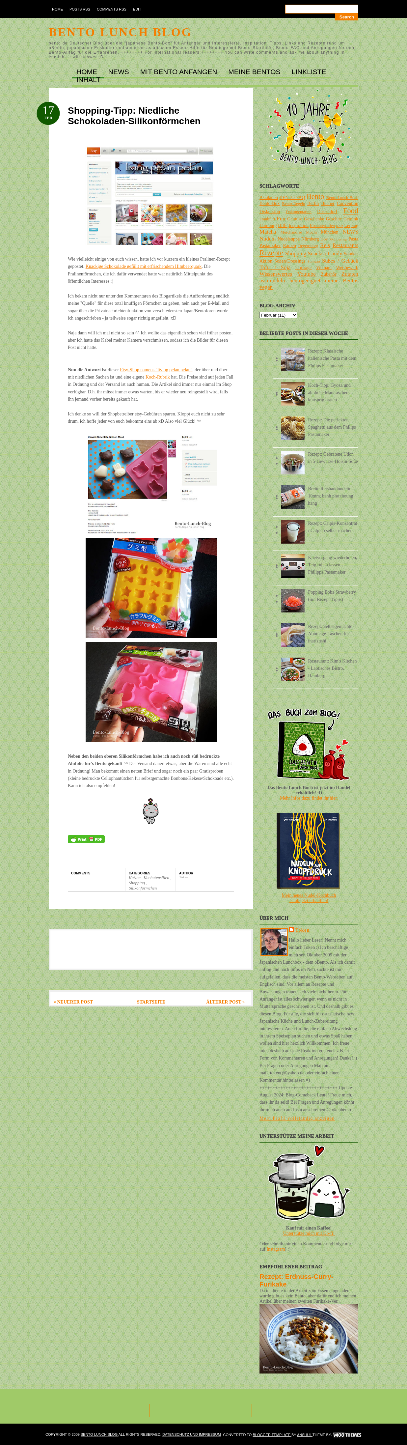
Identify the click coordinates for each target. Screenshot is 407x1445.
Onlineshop (338, 239)
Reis (325, 245)
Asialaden (268, 197)
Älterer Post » (225, 1002)
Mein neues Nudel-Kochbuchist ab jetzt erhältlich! (309, 898)
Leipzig (351, 225)
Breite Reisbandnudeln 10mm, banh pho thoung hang (330, 496)
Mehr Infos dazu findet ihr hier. (309, 798)
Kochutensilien (157, 877)
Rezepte (271, 253)
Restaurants (345, 245)
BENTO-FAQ (292, 197)
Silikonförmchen (143, 888)
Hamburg (268, 225)
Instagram (275, 1249)
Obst (325, 239)
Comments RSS (111, 9)
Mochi (311, 232)
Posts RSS (79, 9)
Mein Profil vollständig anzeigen (297, 1118)
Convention (347, 203)
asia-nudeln (272, 280)
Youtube (306, 274)
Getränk (350, 218)
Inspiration (298, 225)
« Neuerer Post (73, 1002)
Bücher (327, 203)
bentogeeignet (304, 280)
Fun (281, 218)
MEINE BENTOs (255, 71)
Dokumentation (299, 212)
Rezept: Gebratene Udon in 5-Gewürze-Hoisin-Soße (333, 458)
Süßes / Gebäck (340, 261)
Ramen (289, 245)
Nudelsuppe (289, 239)
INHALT (88, 79)
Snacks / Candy (325, 253)
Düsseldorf (327, 211)
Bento (315, 196)
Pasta (353, 239)
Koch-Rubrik (158, 377)
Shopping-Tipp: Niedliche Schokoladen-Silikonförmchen (134, 115)
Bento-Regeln (293, 203)
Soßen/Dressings (289, 261)
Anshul (304, 1435)
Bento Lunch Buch (342, 197)
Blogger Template (272, 1435)
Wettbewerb (347, 267)
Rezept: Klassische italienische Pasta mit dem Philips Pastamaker (332, 358)
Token (302, 930)
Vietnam (324, 267)
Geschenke (314, 218)
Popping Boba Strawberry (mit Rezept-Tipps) (332, 596)
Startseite (151, 1002)
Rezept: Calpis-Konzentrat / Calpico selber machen (332, 527)
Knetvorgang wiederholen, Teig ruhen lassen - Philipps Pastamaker (332, 565)
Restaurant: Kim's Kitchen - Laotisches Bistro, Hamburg (332, 668)
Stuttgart (314, 261)
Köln (339, 226)
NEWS (119, 71)
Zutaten (349, 274)
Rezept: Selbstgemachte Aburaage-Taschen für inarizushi (330, 633)
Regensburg (308, 245)
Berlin (313, 203)
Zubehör (328, 274)
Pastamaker (270, 245)
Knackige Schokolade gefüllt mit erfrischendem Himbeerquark (144, 266)
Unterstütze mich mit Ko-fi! (309, 1233)
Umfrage (303, 267)
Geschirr (334, 218)
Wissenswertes (275, 274)
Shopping (137, 882)
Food (350, 211)
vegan (266, 287)
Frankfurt (267, 219)
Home (57, 9)
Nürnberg (310, 239)
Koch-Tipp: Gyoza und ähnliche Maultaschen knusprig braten (329, 392)
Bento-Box (269, 203)
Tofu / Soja (274, 267)
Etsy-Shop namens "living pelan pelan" (156, 369)
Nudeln (267, 239)
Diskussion (269, 211)
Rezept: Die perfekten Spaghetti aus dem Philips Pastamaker (332, 427)
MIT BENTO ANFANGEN (179, 71)
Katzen (135, 877)
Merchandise (291, 232)
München (330, 232)
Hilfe (282, 225)
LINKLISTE (308, 71)
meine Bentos (341, 280)
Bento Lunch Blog (120, 32)
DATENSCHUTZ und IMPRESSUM (191, 1434)
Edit (137, 9)
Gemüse (294, 218)
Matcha (267, 232)
